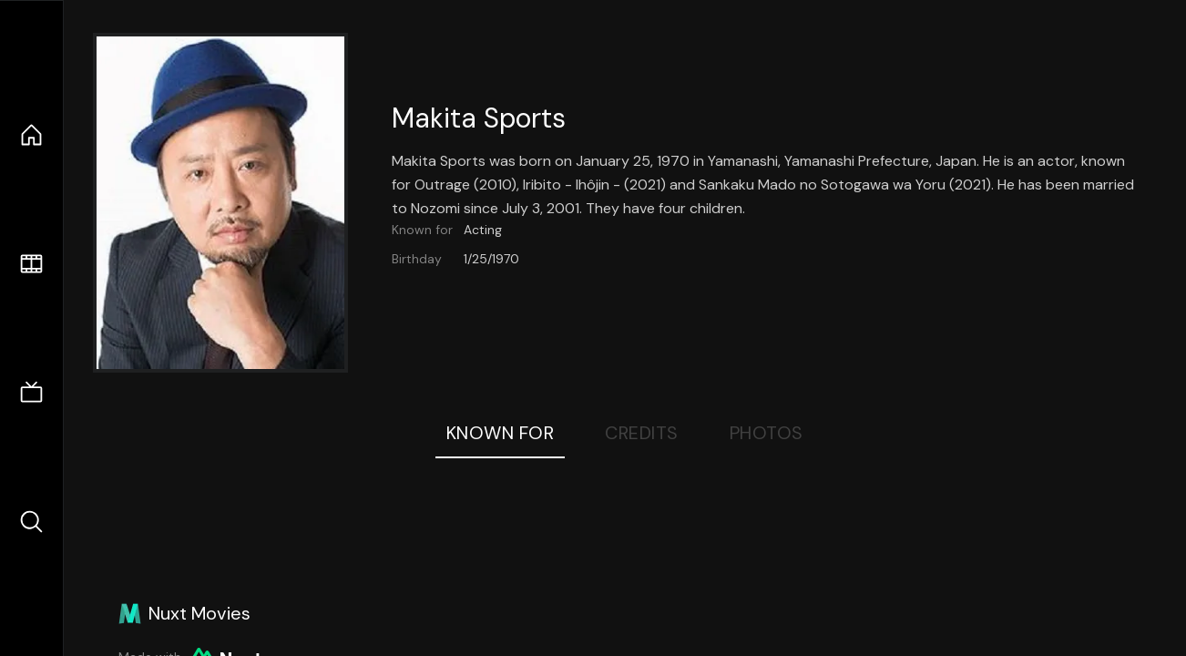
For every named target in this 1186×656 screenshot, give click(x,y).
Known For (500, 433)
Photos (766, 433)
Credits (642, 433)
